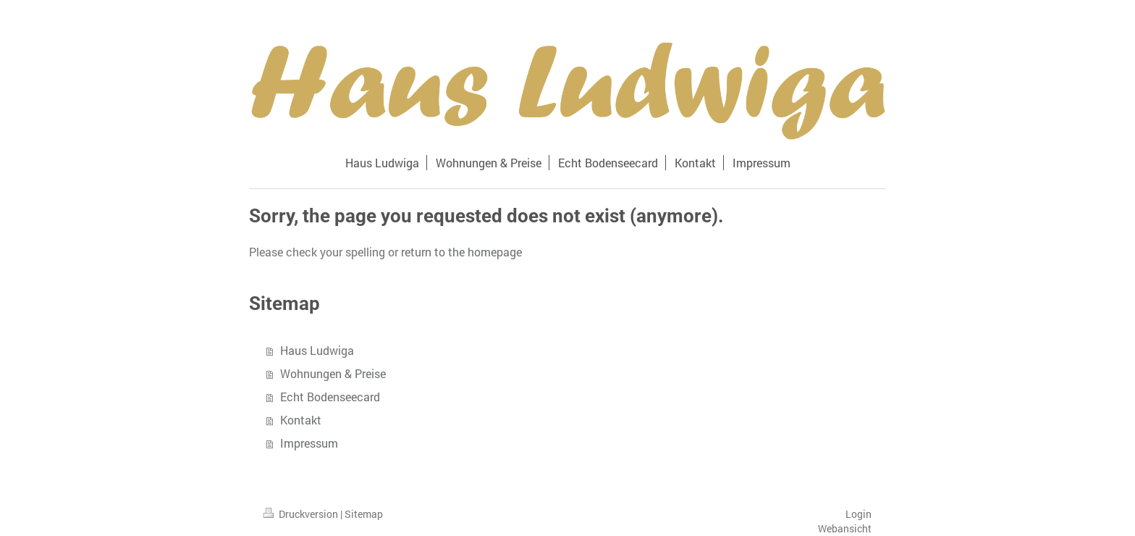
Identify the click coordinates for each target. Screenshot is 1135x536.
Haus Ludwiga (317, 350)
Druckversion (301, 514)
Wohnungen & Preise (333, 373)
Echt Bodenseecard (330, 396)
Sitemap (364, 514)
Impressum (309, 443)
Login (858, 514)
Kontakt (300, 419)
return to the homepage (461, 251)
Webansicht (845, 528)
